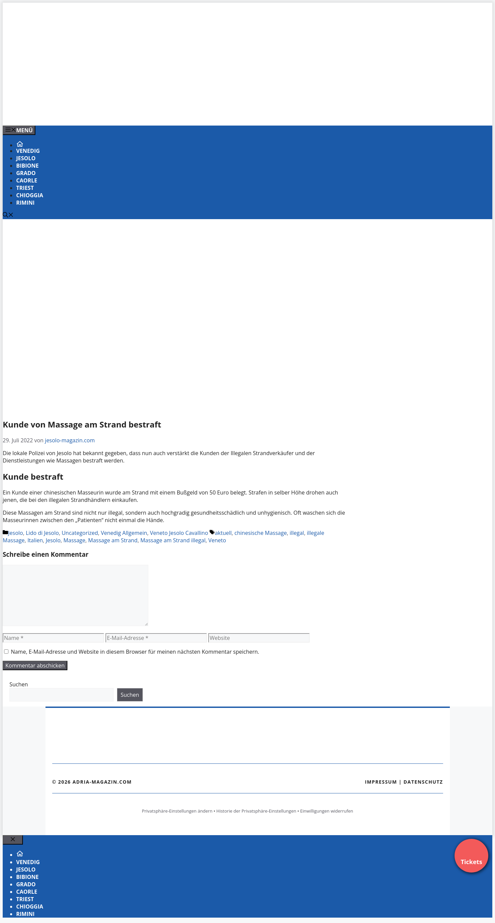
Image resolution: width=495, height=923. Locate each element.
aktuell (223, 533)
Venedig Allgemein (124, 533)
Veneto (217, 540)
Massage (74, 540)
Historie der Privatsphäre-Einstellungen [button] (256, 811)
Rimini (25, 202)
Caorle (26, 180)
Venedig (28, 151)
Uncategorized (80, 533)
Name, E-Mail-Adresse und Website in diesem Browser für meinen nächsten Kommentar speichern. (135, 651)
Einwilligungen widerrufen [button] (326, 811)
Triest (25, 188)
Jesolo (26, 158)
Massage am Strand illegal (173, 540)
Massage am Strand (113, 540)
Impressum (381, 782)
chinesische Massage (261, 533)
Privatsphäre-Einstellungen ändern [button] (177, 811)
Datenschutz (423, 782)
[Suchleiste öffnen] (8, 215)
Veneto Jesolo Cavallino (179, 533)
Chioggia (29, 195)
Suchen (18, 684)
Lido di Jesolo (42, 533)
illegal (296, 533)
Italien (35, 540)
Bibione (27, 165)
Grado (26, 173)
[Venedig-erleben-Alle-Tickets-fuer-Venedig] (138, 113)
